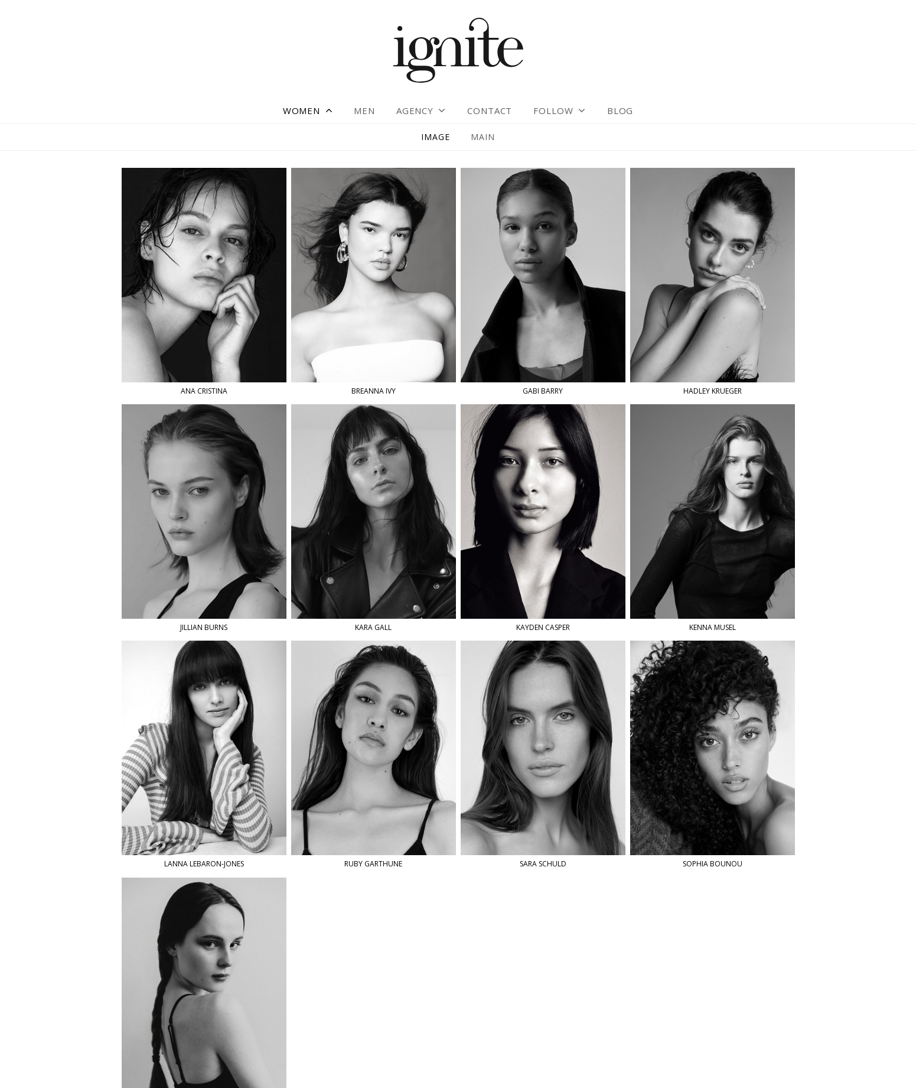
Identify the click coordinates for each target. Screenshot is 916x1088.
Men (364, 110)
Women (302, 110)
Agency (414, 110)
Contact (489, 110)
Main (482, 136)
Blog (620, 110)
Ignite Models (458, 51)
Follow (553, 110)
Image (435, 136)
